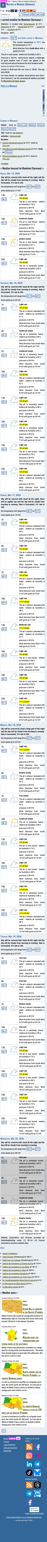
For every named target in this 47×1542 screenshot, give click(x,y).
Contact (6, 1441)
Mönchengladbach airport (12, 156)
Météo (25, 1304)
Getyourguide (15, 136)
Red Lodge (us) (37, 14)
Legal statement (9, 1444)
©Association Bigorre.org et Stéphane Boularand (23, 1517)
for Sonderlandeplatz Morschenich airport (19, 1280)
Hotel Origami (7, 1256)
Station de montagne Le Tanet (14, 1270)
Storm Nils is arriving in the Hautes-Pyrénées (33, 1310)
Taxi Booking (17, 132)
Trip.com (5, 145)
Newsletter (7, 1451)
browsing (3, 5)
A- (1, 10)
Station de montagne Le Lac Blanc (16, 1266)
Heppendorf (23, 26)
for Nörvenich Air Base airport (14, 1283)
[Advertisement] (23, 1179)
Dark (12, 11)
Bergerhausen (29, 24)
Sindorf (40, 26)
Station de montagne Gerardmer (15, 1273)
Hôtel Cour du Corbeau (11, 1260)
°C (16, 11)
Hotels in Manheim (9, 85)
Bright (8, 11)
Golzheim (11, 29)
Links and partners (10, 1448)
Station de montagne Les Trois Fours (17, 1277)
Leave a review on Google (34, 1513)
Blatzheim (5, 26)
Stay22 (12, 128)
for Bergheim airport (10, 1287)
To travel (4, 163)
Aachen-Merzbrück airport (12, 142)
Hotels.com (22, 125)
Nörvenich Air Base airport (14, 81)
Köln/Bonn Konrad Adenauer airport (16, 148)
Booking (32, 125)
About (12, 1438)
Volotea (9, 152)
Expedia (41, 125)
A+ (3, 11)
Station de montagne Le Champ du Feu (17, 1263)
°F (18, 11)
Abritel (4, 128)
